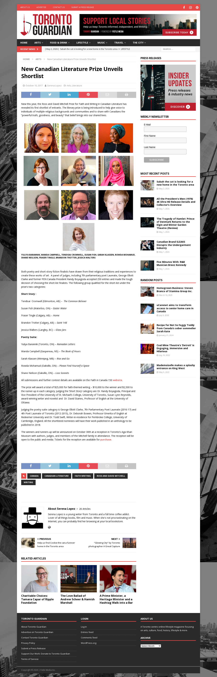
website (117, 379)
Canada (34, 475)
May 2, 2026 (164, 188)
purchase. (106, 439)
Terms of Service (29, 658)
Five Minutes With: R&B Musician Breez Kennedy (171, 263)
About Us (25, 7)
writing (28, 481)
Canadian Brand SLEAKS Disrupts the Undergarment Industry (174, 244)
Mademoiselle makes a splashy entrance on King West (176, 366)
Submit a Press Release (82, 7)
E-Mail (147, 124)
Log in (84, 626)
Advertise (41, 7)
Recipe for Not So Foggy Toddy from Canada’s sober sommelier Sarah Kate (176, 327)
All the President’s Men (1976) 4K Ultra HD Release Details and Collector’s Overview (176, 201)
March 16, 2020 (165, 294)
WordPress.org (88, 642)
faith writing (83, 475)
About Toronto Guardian (33, 626)
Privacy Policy (28, 642)
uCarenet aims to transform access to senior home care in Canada (175, 307)
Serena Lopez (54, 85)
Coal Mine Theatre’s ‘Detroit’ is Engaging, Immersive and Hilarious (175, 347)
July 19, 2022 (164, 354)
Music (101, 42)
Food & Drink (58, 42)
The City (138, 42)
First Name (149, 135)
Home (23, 42)
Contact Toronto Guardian (34, 637)
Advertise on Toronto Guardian (37, 631)
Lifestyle (82, 42)
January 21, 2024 (166, 334)
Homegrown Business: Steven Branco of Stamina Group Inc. (175, 289)
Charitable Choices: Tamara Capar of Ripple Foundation (37, 598)
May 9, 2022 (164, 371)
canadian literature (57, 475)
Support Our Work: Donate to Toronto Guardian (45, 653)
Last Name (149, 146)
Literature (77, 85)
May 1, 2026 (164, 208)
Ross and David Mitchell (111, 475)
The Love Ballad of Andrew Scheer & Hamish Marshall (78, 598)
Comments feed (89, 637)
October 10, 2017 (34, 85)
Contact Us (59, 7)
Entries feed (87, 631)
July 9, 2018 (164, 314)
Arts (37, 42)
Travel (118, 42)
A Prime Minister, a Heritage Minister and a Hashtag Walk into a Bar (116, 598)
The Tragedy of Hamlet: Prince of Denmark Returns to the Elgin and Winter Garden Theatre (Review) (175, 223)
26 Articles (85, 508)
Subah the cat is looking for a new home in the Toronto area (175, 182)
